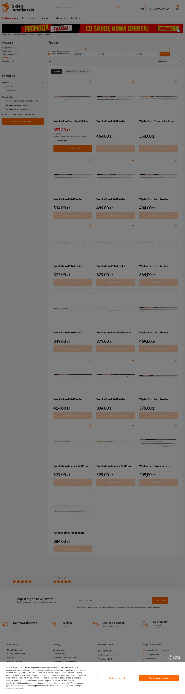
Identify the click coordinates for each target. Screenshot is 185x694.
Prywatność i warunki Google (45, 678)
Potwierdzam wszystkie (158, 678)
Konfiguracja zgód (117, 678)
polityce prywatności (34, 675)
